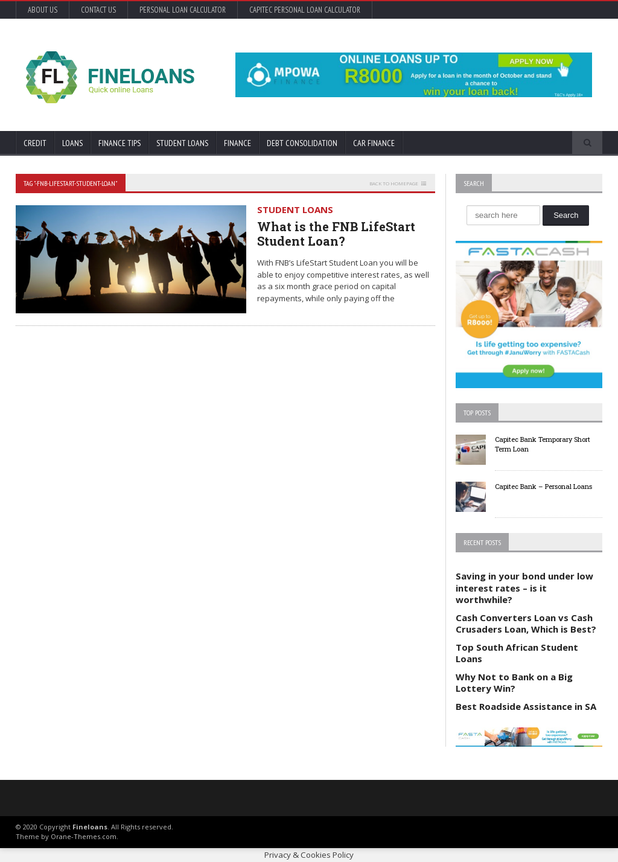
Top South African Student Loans (517, 653)
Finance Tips (119, 143)
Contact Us (98, 10)
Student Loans (182, 143)
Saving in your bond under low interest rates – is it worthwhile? (524, 587)
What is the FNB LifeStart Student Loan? (336, 234)
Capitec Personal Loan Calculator (304, 10)
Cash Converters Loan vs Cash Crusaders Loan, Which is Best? (526, 623)
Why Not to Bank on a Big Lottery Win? (514, 683)
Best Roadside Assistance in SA (526, 706)
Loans (72, 143)
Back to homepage (393, 183)
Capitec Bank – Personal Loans (543, 486)
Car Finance (374, 143)
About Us (42, 10)
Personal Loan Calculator (182, 10)
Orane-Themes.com (83, 836)
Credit (35, 143)
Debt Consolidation (302, 143)
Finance (237, 143)
